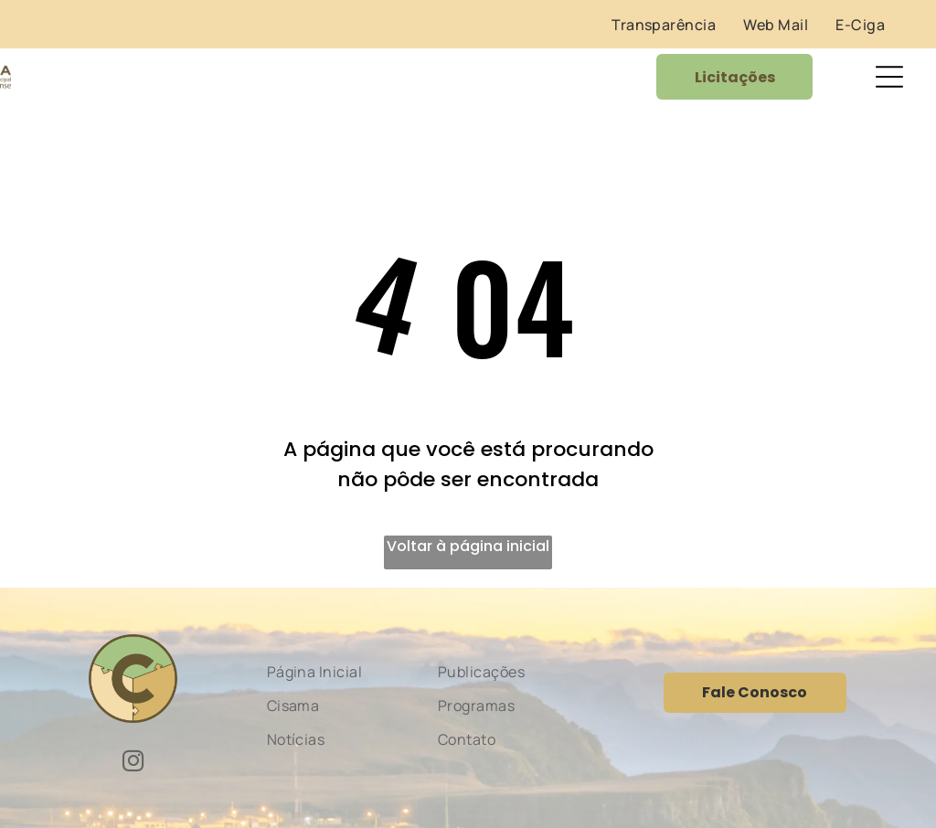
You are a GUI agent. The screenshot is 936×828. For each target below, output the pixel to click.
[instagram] (133, 763)
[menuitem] (663, 24)
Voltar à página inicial (468, 546)
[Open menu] (889, 76)
